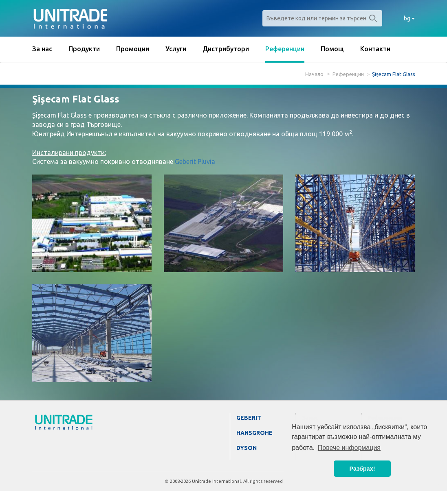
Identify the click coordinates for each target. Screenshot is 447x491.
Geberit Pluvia (195, 161)
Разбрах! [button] (362, 468)
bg (409, 18)
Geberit (248, 418)
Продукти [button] (84, 48)
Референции (284, 48)
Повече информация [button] (349, 447)
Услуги (175, 48)
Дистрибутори (226, 48)
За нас (42, 48)
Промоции (132, 48)
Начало (314, 74)
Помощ (332, 48)
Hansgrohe (254, 433)
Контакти (375, 48)
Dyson (246, 448)
